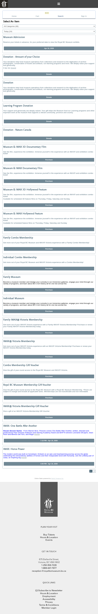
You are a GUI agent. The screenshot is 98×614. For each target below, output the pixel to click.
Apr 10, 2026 (49, 48)
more (13, 68)
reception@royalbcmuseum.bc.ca (49, 571)
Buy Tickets (49, 534)
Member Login (49, 607)
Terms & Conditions (49, 605)
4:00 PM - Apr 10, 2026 (49, 464)
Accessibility (49, 599)
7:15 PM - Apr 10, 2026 (49, 441)
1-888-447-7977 (49, 568)
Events (49, 540)
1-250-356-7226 (49, 565)
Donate (49, 74)
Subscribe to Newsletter (50, 590)
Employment (49, 596)
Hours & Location (49, 537)
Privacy (49, 602)
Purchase (49, 160)
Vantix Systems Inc (57, 478)
